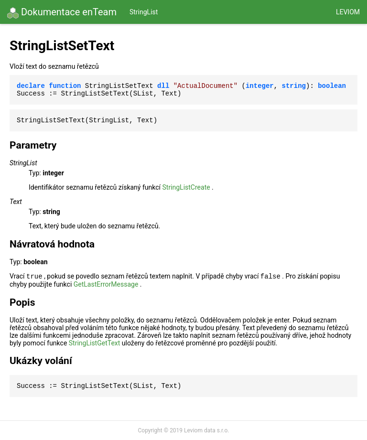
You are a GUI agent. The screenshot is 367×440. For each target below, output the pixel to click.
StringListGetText (94, 343)
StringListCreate (186, 187)
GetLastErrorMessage (106, 284)
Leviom (348, 12)
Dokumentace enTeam (62, 12)
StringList (144, 12)
